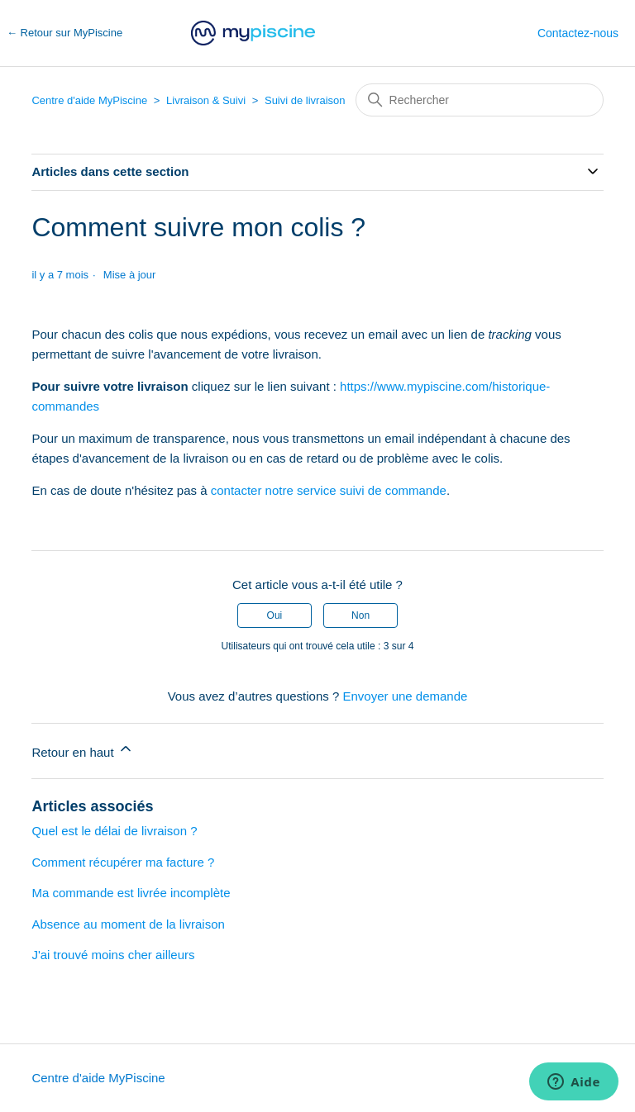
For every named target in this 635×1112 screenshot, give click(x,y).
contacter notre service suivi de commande (328, 490)
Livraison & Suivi (206, 100)
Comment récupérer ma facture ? (122, 862)
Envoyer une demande (404, 696)
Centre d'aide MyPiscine (89, 100)
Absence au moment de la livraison (127, 924)
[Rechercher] (480, 99)
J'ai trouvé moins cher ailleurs (112, 955)
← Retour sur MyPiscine (64, 32)
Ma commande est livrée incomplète (130, 893)
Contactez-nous (577, 33)
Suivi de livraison (305, 100)
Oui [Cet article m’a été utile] (275, 615)
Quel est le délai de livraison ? (114, 831)
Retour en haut (82, 749)
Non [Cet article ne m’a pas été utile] (360, 615)
